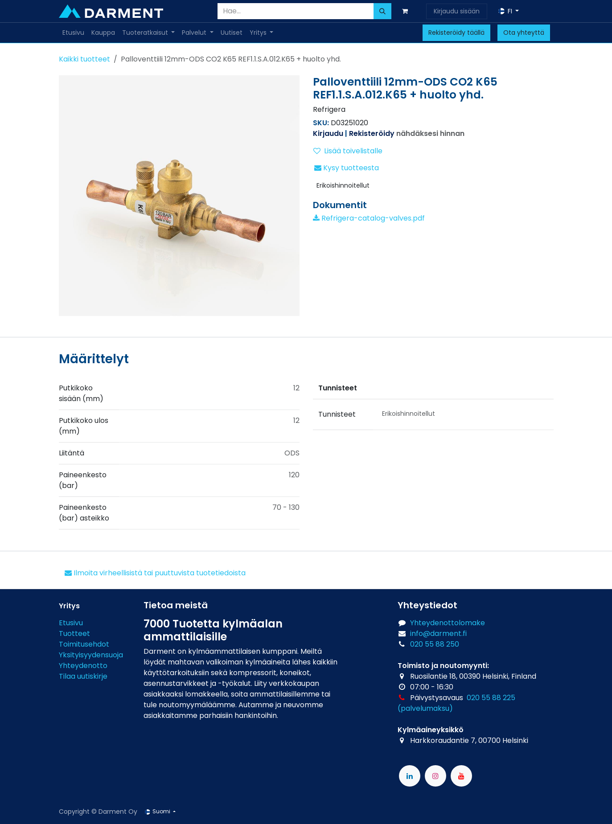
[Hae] (382, 11)
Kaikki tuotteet (84, 59)
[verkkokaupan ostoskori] (407, 11)
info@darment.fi (438, 633)
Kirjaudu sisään (457, 11)
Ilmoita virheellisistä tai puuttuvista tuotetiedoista (155, 573)
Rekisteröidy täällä (456, 32)
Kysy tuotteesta (346, 168)
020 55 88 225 (491, 698)
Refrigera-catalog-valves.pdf (369, 218)
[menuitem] (73, 33)
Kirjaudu (328, 133)
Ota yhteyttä (523, 32)
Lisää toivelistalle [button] (347, 151)
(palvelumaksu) (425, 708)
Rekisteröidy (371, 133)
